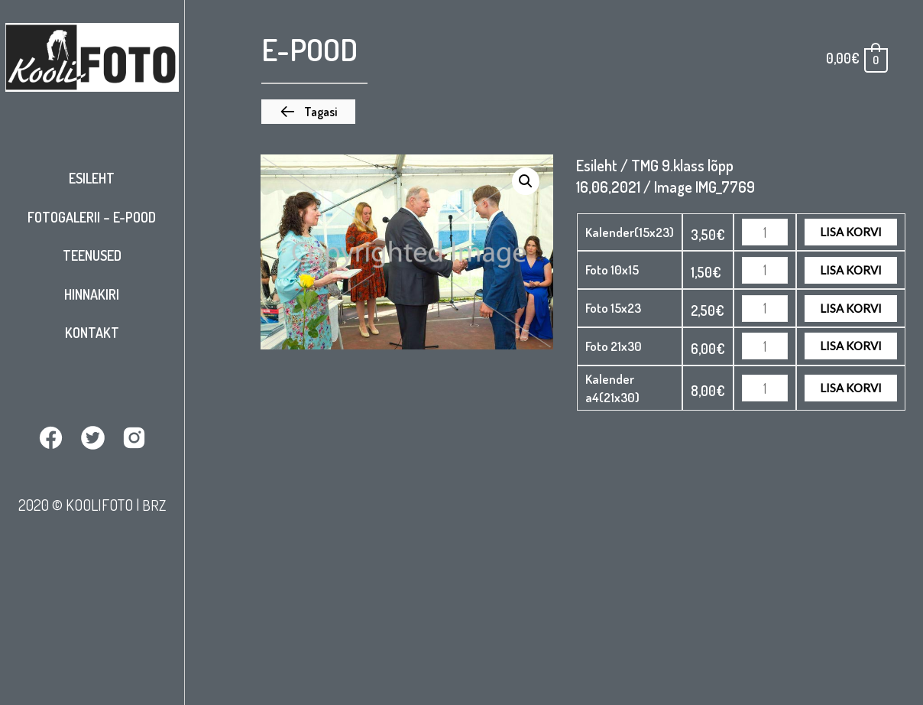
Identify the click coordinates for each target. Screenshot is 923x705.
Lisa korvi (851, 232)
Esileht (92, 178)
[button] (308, 111)
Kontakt (92, 332)
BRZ (153, 504)
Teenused (92, 255)
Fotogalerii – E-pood (92, 217)
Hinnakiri (91, 294)
